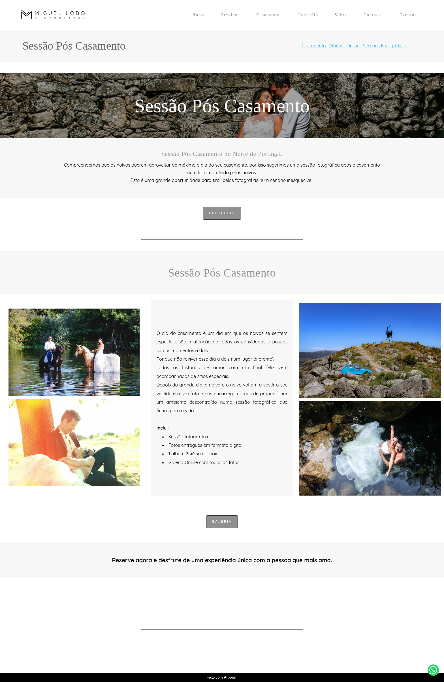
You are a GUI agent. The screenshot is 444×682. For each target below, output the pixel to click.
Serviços (230, 15)
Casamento (314, 45)
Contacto (373, 15)
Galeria (222, 521)
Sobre (341, 15)
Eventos (408, 15)
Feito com (221, 677)
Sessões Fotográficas (385, 45)
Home (199, 15)
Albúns (336, 45)
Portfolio (222, 213)
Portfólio (308, 15)
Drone (353, 45)
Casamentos (269, 15)
